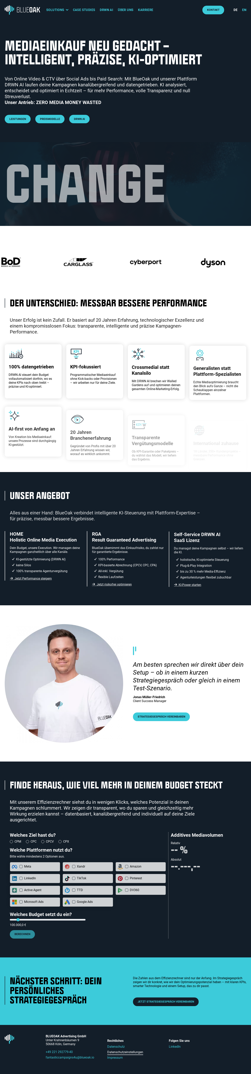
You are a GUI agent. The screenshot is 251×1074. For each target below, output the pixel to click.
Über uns (125, 10)
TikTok (81, 878)
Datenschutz (116, 1046)
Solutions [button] (55, 10)
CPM (18, 841)
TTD (80, 890)
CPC (33, 841)
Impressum (115, 1057)
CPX (66, 841)
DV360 (134, 890)
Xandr (81, 866)
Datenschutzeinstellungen (125, 1052)
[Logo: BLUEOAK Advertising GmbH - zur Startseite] (23, 10)
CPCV (50, 841)
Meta (27, 866)
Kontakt (213, 10)
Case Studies (84, 10)
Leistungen (17, 119)
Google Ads (85, 902)
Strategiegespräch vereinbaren (161, 716)
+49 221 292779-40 (59, 1052)
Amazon (135, 866)
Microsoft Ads (34, 902)
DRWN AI (106, 10)
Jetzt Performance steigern (33, 596)
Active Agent (32, 890)
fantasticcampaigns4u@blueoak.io (70, 1057)
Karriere (145, 10)
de (235, 10)
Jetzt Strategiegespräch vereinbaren (166, 1001)
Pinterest (136, 878)
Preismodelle (50, 119)
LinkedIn (30, 878)
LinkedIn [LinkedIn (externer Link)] (175, 1046)
